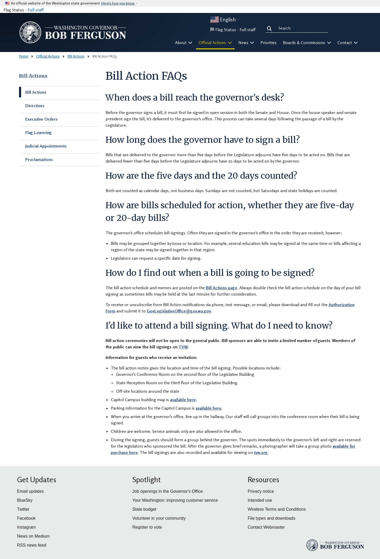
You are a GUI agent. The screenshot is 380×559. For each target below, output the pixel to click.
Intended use (260, 500)
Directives (34, 105)
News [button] (246, 42)
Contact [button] (348, 42)
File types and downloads (272, 518)
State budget (144, 509)
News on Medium (33, 536)
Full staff (36, 9)
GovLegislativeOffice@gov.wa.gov (179, 311)
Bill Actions (76, 56)
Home (23, 56)
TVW (183, 346)
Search (270, 28)
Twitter (23, 509)
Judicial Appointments (45, 146)
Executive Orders (41, 119)
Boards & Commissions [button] (307, 42)
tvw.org (261, 452)
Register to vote (147, 527)
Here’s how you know (118, 3)
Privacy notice (261, 491)
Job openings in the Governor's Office (167, 491)
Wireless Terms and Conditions (277, 509)
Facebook (26, 518)
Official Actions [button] (215, 42)
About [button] (184, 42)
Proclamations (39, 159)
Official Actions (48, 56)
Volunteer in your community (159, 518)
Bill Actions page (221, 287)
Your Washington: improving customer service (175, 500)
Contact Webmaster (266, 527)
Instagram (26, 527)
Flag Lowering (38, 132)
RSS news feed (31, 545)
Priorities (268, 42)
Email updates (30, 491)
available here (183, 399)
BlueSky (25, 500)
